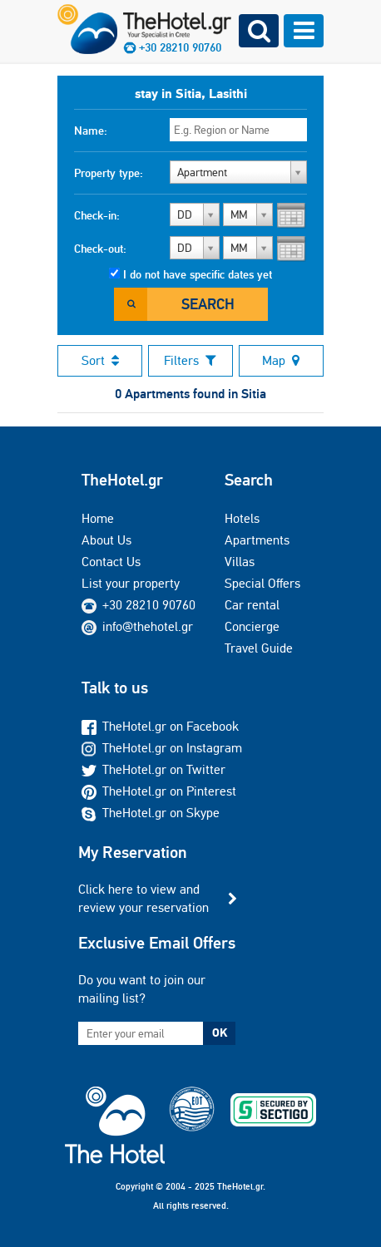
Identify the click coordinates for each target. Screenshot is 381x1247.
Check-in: (97, 215)
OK (219, 1032)
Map (280, 360)
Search (208, 303)
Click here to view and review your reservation (143, 898)
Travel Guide (259, 648)
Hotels (242, 518)
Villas (240, 561)
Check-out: (100, 248)
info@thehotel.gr (137, 626)
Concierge (252, 626)
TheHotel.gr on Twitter (153, 769)
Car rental (252, 605)
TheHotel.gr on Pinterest (159, 791)
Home (98, 518)
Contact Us (111, 561)
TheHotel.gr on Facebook (160, 726)
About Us (106, 540)
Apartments (257, 540)
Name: (90, 130)
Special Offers (262, 583)
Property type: (108, 172)
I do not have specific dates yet (197, 274)
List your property (131, 583)
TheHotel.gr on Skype (151, 813)
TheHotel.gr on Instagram (162, 748)
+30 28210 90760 (148, 605)
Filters (190, 360)
